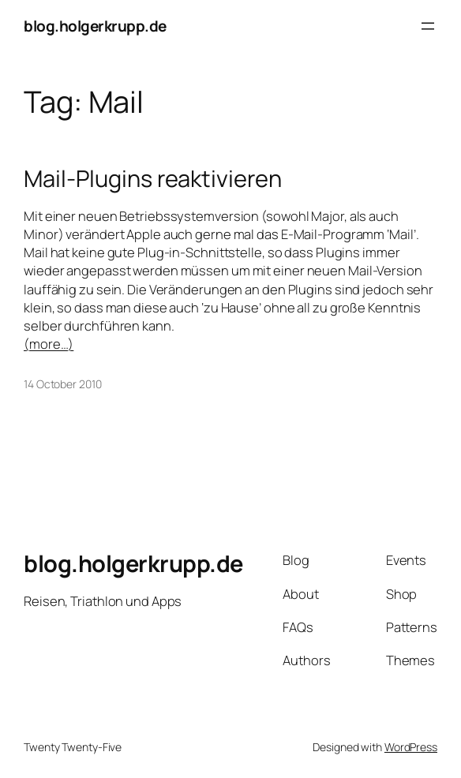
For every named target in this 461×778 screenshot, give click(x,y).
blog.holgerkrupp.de (95, 26)
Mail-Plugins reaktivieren (153, 179)
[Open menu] (427, 26)
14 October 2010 (63, 383)
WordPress (410, 746)
